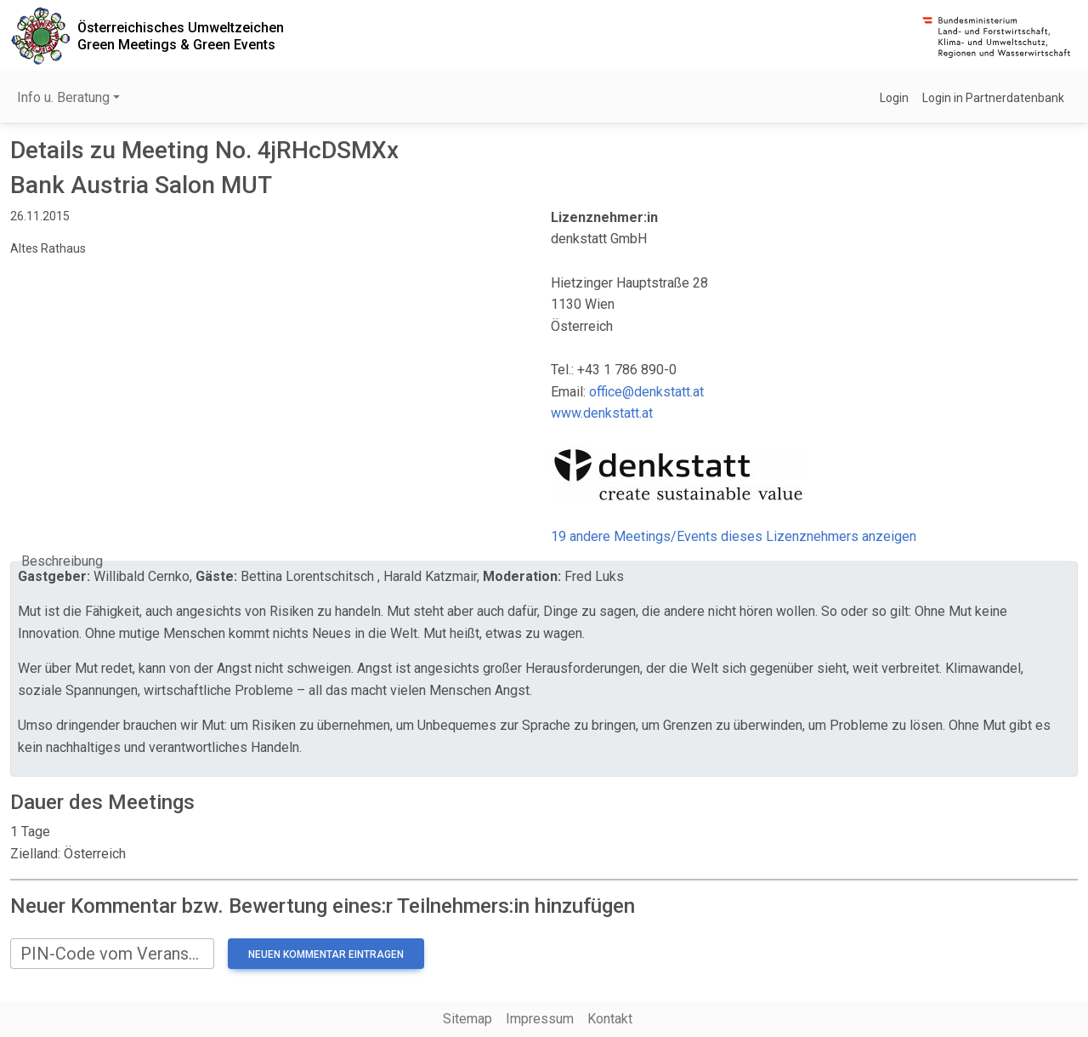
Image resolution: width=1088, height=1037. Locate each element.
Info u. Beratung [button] (63, 97)
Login (894, 98)
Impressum (540, 1019)
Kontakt (609, 1019)
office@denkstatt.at (646, 392)
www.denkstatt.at (602, 413)
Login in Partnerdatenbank (993, 98)
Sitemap (467, 1019)
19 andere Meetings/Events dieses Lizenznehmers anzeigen (733, 536)
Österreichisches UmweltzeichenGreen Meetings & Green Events (180, 36)
